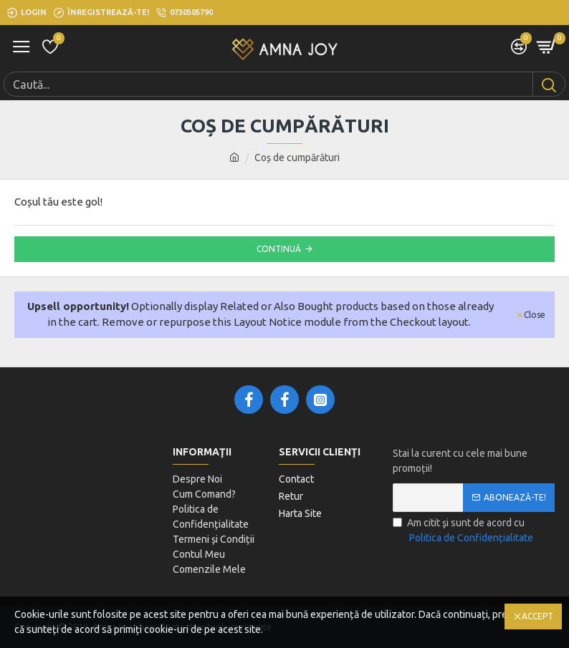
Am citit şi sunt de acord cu (464, 531)
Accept (537, 616)
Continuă (279, 248)
